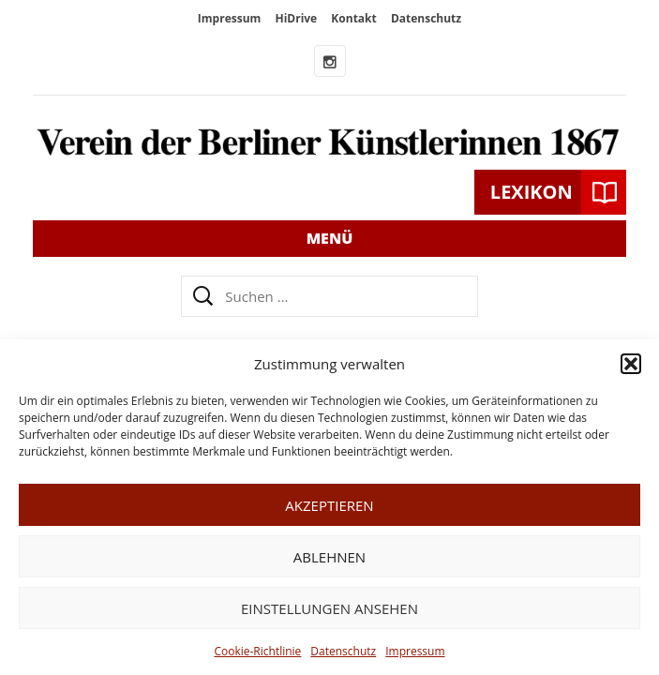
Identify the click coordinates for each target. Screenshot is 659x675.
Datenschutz (343, 651)
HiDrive (296, 18)
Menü (330, 238)
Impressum (414, 651)
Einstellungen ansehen (329, 608)
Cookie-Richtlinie (257, 651)
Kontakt (353, 18)
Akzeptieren (329, 505)
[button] (631, 363)
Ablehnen (329, 557)
